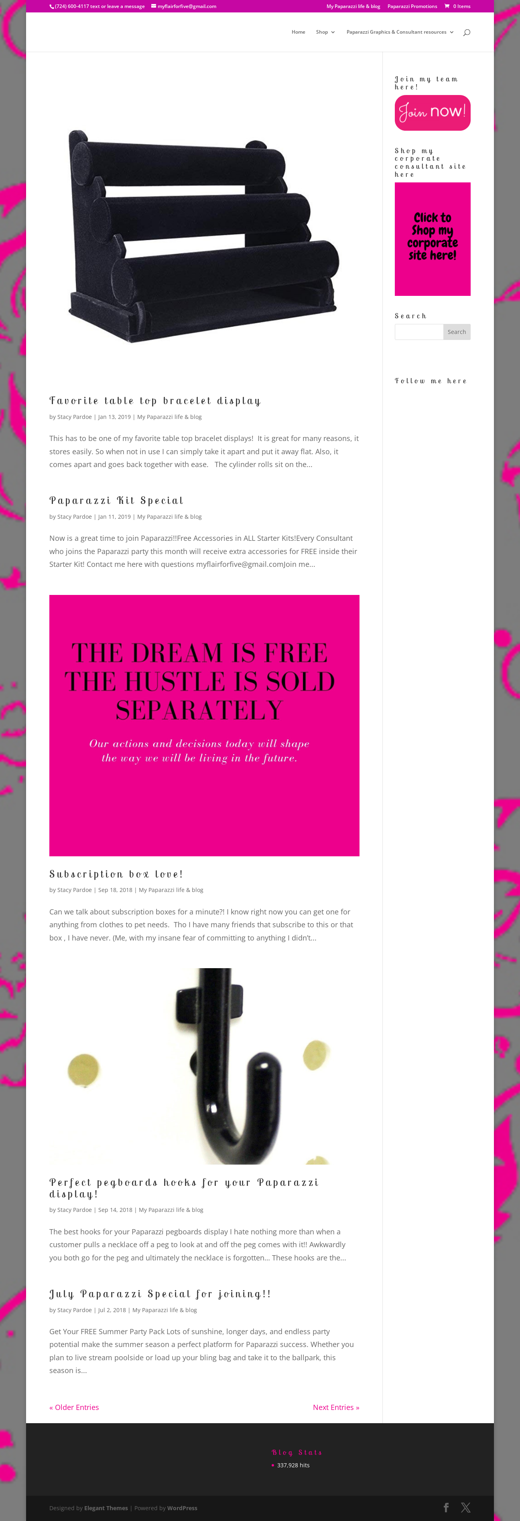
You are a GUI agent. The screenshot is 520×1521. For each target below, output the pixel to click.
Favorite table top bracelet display (155, 400)
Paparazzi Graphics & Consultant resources (397, 32)
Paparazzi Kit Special (117, 500)
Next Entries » (336, 1407)
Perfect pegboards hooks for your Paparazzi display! (184, 1187)
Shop (322, 32)
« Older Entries (74, 1407)
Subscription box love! (117, 873)
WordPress (182, 1508)
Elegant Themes (106, 1508)
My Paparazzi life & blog (353, 7)
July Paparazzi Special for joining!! (160, 1293)
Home (298, 32)
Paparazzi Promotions (412, 7)
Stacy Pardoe (74, 417)
